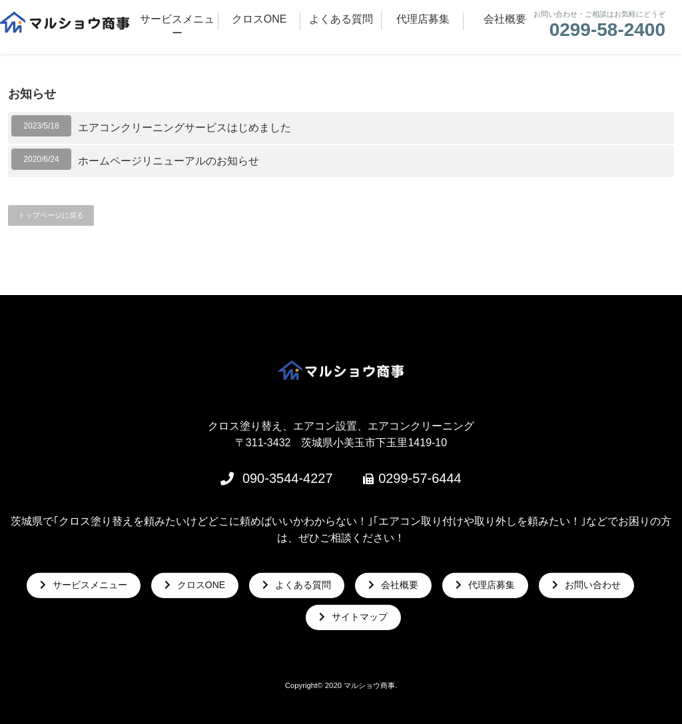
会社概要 (399, 584)
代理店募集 (491, 584)
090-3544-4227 (287, 478)
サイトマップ (360, 616)
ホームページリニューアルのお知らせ (168, 161)
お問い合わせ (593, 584)
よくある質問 (303, 584)
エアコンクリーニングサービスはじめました (184, 127)
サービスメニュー (90, 584)
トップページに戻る (51, 215)
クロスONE (201, 584)
